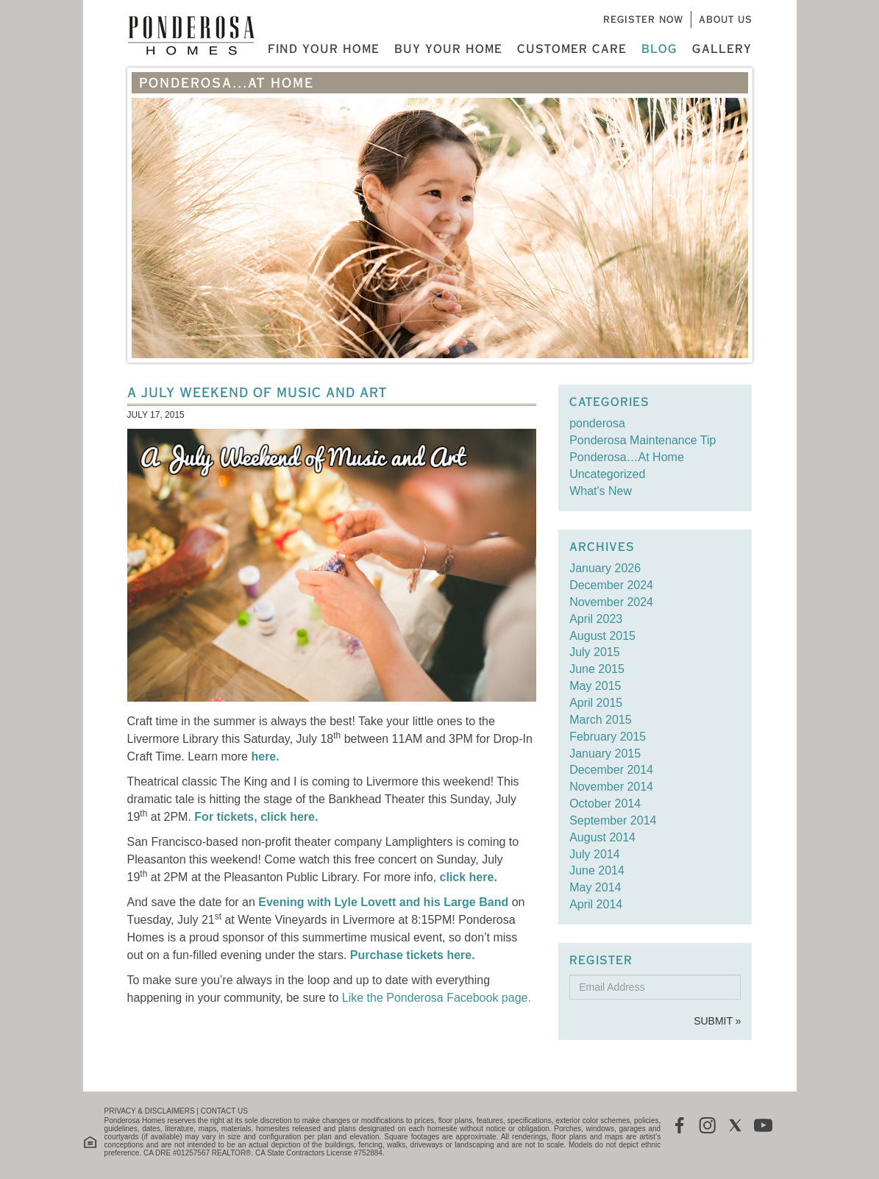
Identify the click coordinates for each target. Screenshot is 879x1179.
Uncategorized (607, 474)
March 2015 (600, 719)
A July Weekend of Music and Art (257, 392)
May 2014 (595, 887)
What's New (600, 491)
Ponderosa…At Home (626, 457)
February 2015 (607, 736)
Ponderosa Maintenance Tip (642, 440)
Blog (659, 48)
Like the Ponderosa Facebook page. (436, 997)
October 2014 (605, 803)
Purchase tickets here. (412, 955)
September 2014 (612, 820)
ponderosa (597, 423)
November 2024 (611, 602)
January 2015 (605, 753)
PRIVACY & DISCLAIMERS (149, 1111)
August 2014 (602, 837)
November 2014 (611, 786)
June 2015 (596, 669)
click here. (468, 877)
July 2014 (594, 854)
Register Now (643, 19)
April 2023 (595, 619)
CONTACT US (224, 1111)
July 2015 (594, 652)
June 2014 (596, 870)
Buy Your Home (448, 48)
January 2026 (605, 568)
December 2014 (611, 769)
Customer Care (572, 48)
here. (265, 756)
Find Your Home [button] (324, 48)
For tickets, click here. (256, 817)
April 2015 (595, 703)
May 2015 (595, 686)
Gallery (722, 48)
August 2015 (602, 636)
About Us (725, 19)
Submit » (717, 1021)
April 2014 (595, 904)
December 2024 (611, 585)
